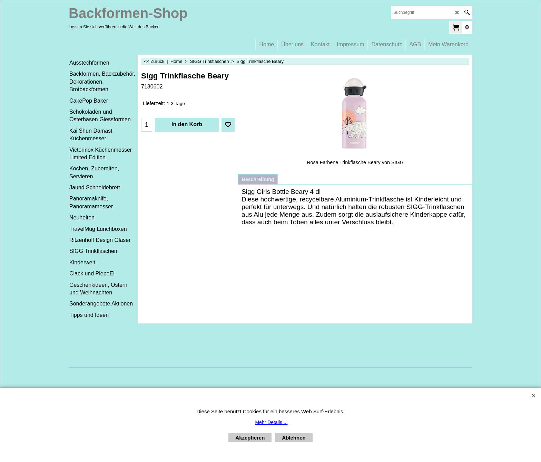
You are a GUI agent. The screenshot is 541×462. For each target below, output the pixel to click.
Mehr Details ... (271, 422)
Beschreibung (258, 179)
